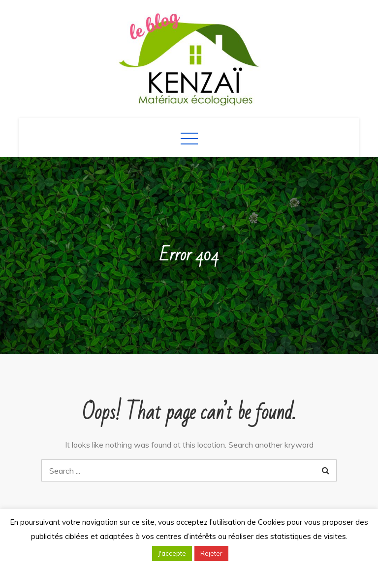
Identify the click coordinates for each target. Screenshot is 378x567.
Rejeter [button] (211, 553)
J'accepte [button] (172, 553)
